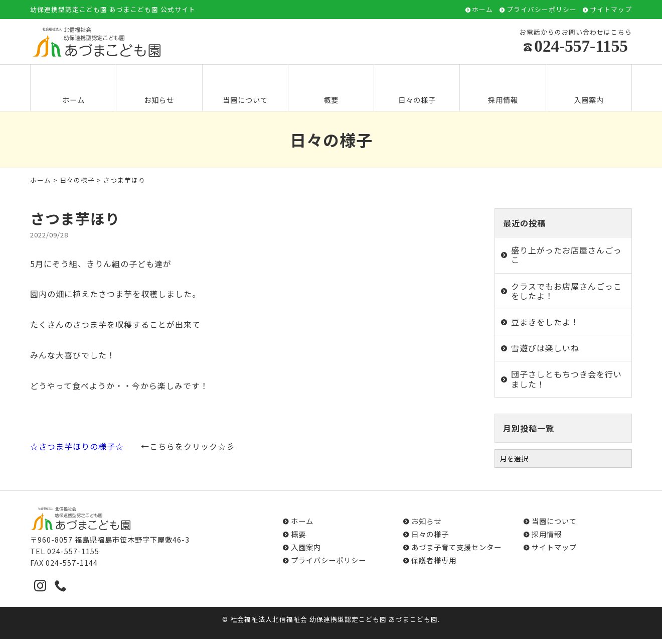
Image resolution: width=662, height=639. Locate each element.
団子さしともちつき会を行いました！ (566, 379)
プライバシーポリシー (542, 10)
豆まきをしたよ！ (545, 322)
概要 (331, 88)
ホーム (482, 10)
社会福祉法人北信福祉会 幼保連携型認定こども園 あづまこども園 (334, 619)
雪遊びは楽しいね (545, 348)
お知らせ (159, 88)
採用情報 (503, 88)
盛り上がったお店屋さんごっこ (566, 255)
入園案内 (589, 88)
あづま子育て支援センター (456, 547)
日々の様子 (417, 88)
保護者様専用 (433, 560)
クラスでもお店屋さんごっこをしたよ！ (566, 291)
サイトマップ (611, 10)
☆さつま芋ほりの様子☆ (77, 446)
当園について (245, 88)
